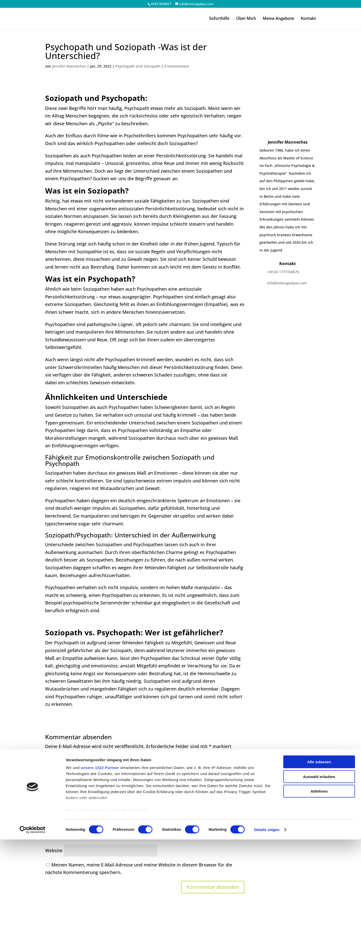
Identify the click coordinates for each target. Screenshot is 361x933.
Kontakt (308, 19)
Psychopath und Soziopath (137, 66)
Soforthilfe (219, 19)
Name (53, 817)
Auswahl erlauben (319, 870)
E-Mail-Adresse (63, 834)
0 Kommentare (176, 66)
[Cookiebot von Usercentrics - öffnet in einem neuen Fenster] (32, 923)
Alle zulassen (319, 855)
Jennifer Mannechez (69, 66)
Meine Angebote (278, 19)
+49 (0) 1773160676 (283, 271)
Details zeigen (266, 923)
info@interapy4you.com (287, 283)
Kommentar (59, 758)
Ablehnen (319, 885)
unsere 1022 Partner (100, 861)
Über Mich (246, 19)
